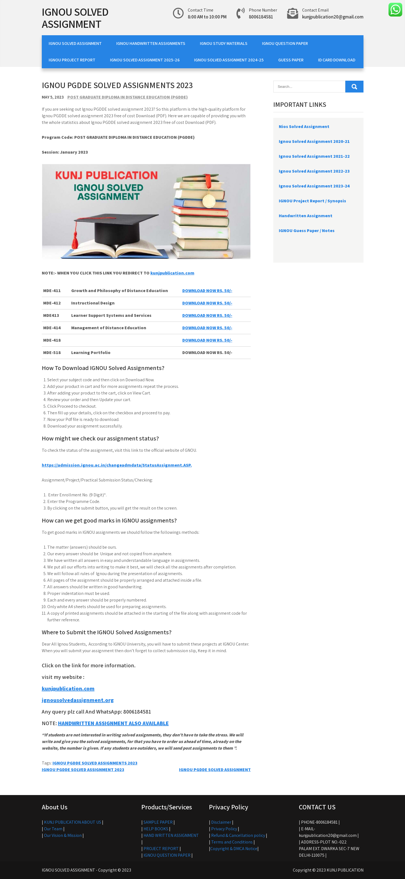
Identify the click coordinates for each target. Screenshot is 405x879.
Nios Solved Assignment (304, 126)
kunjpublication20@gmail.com (332, 17)
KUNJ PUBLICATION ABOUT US (72, 822)
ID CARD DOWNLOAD (336, 60)
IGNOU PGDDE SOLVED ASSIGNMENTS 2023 (95, 763)
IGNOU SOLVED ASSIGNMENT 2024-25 (229, 60)
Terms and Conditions (232, 842)
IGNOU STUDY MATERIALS (223, 43)
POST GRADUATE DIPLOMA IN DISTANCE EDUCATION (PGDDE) (127, 97)
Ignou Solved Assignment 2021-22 (314, 156)
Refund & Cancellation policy (238, 835)
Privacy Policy (224, 829)
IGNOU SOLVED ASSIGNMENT (75, 17)
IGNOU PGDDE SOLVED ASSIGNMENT (215, 769)
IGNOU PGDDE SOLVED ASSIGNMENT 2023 (83, 769)
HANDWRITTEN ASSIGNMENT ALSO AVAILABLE (113, 723)
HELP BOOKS (156, 829)
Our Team (53, 829)
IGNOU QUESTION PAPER (285, 43)
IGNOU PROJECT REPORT (72, 60)
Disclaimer (221, 822)
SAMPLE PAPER (158, 822)
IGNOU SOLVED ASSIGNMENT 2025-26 (145, 60)
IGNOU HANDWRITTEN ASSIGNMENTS (150, 43)
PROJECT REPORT (161, 848)
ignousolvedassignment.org (78, 700)
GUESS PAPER (291, 60)
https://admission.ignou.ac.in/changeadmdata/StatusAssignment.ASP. (117, 465)
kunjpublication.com (172, 273)
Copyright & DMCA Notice (233, 848)
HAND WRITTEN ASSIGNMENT (171, 835)
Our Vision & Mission (63, 835)
